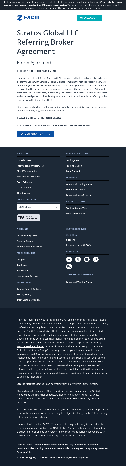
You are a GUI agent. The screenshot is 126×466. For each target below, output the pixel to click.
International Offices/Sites (30, 165)
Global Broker (24, 160)
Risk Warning (36, 448)
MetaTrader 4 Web (75, 213)
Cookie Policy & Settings (29, 288)
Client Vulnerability (27, 171)
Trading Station (74, 165)
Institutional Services (27, 275)
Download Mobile (75, 189)
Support (70, 239)
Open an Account (25, 241)
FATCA (48, 448)
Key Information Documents (84, 444)
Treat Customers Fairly (28, 299)
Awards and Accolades (28, 176)
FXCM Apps (22, 270)
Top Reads (22, 264)
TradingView (72, 160)
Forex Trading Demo (27, 235)
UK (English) (25, 206)
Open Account (89, 17)
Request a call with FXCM (79, 245)
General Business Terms (45, 444)
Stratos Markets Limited (30, 346)
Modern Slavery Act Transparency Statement (85, 448)
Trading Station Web (76, 208)
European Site (24, 452)
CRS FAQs (57, 448)
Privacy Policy (24, 294)
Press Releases (24, 182)
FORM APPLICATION (35, 133)
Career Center (24, 187)
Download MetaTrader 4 (78, 195)
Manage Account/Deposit (30, 246)
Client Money (23, 192)
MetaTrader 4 (73, 171)
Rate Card (63, 444)
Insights (21, 259)
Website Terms (24, 444)
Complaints (23, 448)
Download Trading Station (79, 184)
